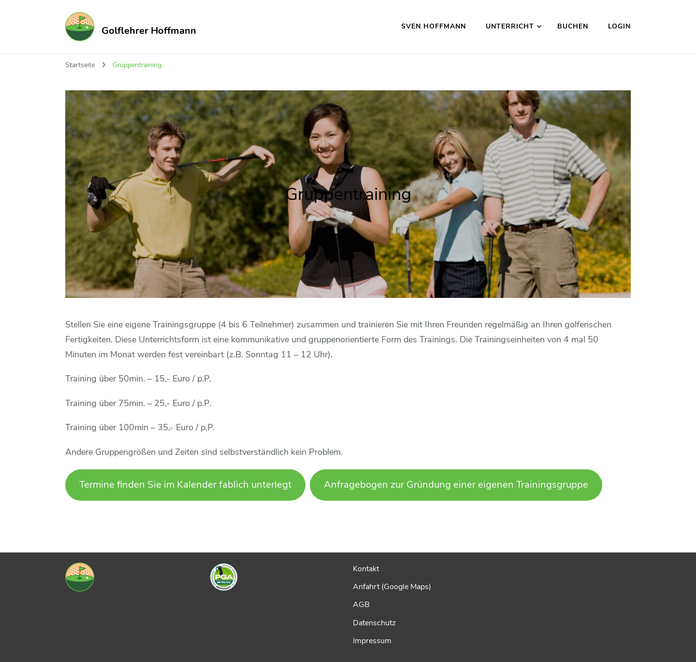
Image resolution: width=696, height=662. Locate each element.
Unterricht (510, 26)
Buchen (572, 26)
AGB (361, 604)
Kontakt (366, 568)
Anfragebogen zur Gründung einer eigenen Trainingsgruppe (456, 484)
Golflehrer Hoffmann (149, 30)
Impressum (372, 640)
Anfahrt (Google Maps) (392, 586)
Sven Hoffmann (433, 26)
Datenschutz (374, 623)
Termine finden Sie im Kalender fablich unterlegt (185, 484)
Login (619, 26)
